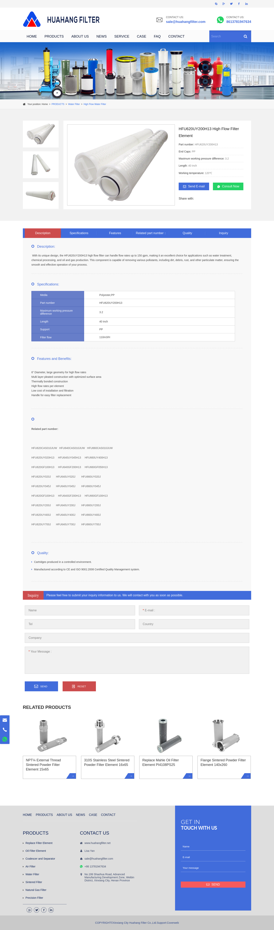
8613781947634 (238, 22)
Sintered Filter (32, 882)
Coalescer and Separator (39, 858)
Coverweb (173, 922)
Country (148, 624)
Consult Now (228, 186)
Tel (30, 624)
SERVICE (121, 36)
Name (33, 610)
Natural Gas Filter (34, 889)
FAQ (157, 36)
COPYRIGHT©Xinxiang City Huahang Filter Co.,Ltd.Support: (131, 922)
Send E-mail (194, 186)
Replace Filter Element (38, 843)
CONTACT (176, 36)
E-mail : (149, 610)
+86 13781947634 (95, 866)
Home (45, 104)
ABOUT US (80, 36)
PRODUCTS (54, 36)
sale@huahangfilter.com (186, 22)
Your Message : (40, 651)
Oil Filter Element (34, 850)
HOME (32, 36)
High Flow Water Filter (95, 104)
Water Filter (74, 104)
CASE (141, 36)
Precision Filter (33, 897)
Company (35, 637)
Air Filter (29, 866)
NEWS (101, 36)
